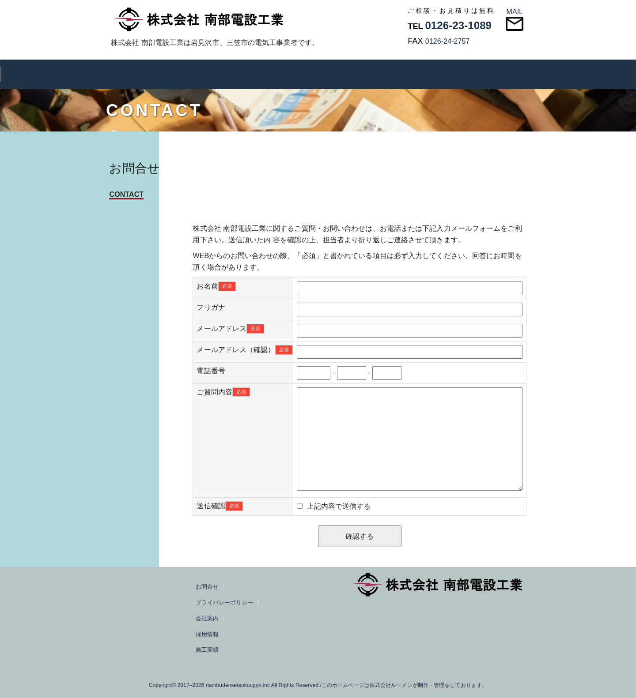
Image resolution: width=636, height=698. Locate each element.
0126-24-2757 (447, 41)
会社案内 (150, 73)
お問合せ (88, 73)
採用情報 (181, 73)
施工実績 (213, 73)
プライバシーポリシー (119, 74)
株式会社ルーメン (391, 685)
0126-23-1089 (458, 25)
